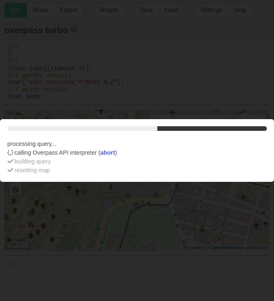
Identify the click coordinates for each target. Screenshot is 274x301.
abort (107, 152)
